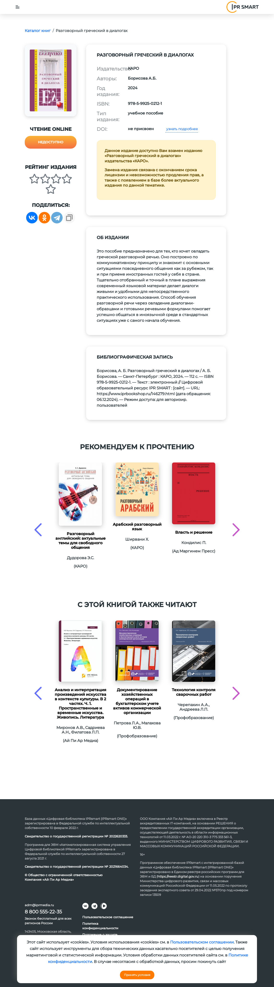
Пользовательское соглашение (107, 917)
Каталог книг (38, 30)
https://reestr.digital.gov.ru (177, 876)
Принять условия (137, 975)
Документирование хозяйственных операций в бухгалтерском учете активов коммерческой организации (137, 701)
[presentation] (38, 529)
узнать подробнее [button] (181, 129)
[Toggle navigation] (18, 7)
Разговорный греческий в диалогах (91, 30)
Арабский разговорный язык (137, 526)
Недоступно (50, 142)
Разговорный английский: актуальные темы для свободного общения (80, 540)
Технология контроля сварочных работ (193, 692)
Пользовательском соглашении (202, 942)
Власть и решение (193, 532)
